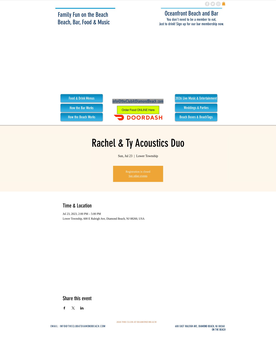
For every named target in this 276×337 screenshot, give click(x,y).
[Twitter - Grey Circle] (212, 4)
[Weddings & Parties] (196, 108)
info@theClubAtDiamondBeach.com (137, 101)
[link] (223, 4)
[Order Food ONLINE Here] (138, 110)
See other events (138, 175)
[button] (196, 98)
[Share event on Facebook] (64, 308)
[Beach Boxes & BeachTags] (196, 117)
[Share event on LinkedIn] (82, 308)
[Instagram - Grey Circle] (218, 4)
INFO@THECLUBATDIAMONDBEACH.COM (83, 326)
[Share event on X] (73, 308)
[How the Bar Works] (82, 108)
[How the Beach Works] (82, 117)
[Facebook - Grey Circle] (207, 4)
